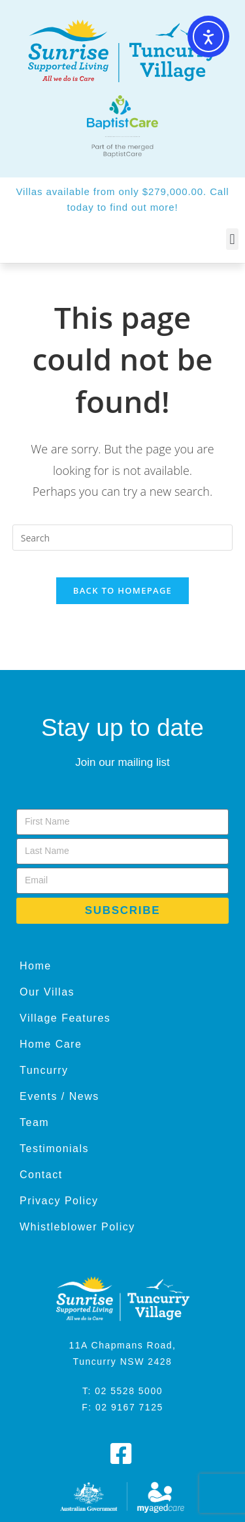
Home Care (51, 1044)
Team (34, 1122)
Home (36, 965)
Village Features (65, 1018)
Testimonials (54, 1148)
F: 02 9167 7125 (122, 1407)
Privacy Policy (59, 1200)
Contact (41, 1174)
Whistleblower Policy (77, 1226)
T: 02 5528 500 (119, 1391)
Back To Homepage (122, 590)
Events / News (59, 1096)
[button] (232, 239)
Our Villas (47, 991)
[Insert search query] (122, 538)
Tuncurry (44, 1070)
